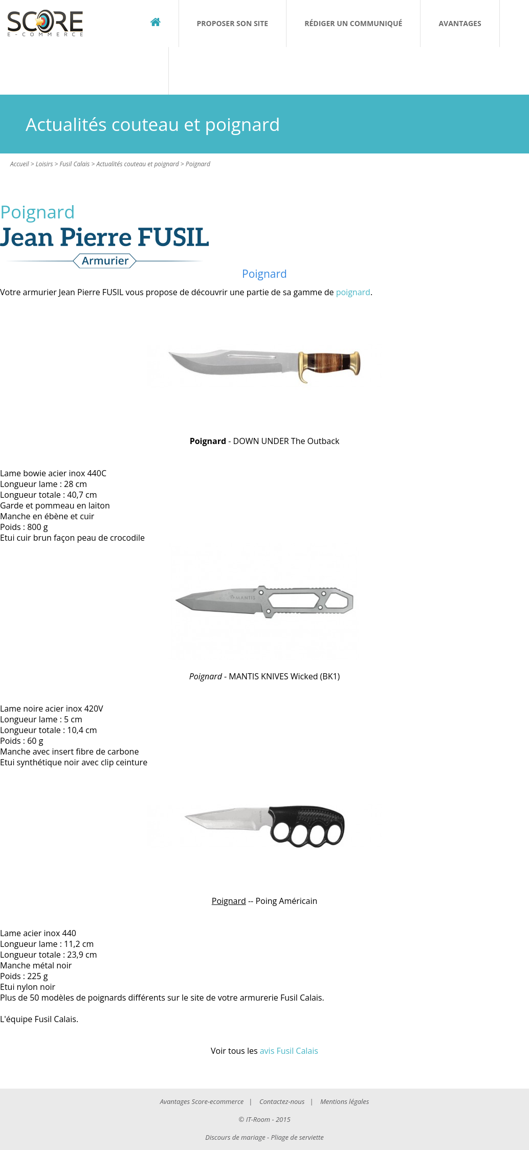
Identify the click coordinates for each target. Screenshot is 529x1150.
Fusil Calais (74, 164)
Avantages (459, 23)
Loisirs (44, 164)
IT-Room (258, 1119)
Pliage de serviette (297, 1137)
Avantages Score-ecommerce (202, 1101)
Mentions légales (344, 1101)
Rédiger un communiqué (353, 23)
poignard (353, 292)
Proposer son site (233, 23)
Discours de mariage (235, 1137)
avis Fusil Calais (289, 1050)
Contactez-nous (281, 1101)
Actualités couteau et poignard (137, 164)
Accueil (19, 164)
